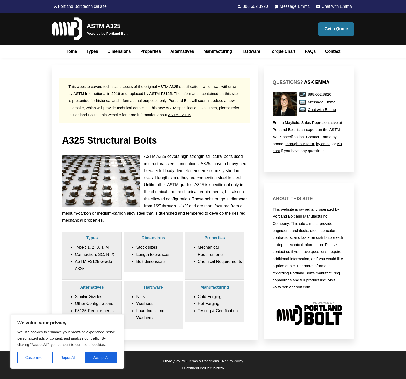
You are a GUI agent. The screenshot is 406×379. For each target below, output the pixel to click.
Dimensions (119, 51)
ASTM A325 (103, 26)
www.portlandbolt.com (291, 287)
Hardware (250, 51)
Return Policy (232, 361)
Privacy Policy (174, 361)
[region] (67, 341)
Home (71, 51)
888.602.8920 (255, 6)
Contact (333, 51)
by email (323, 144)
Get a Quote (336, 29)
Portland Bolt (70, 6)
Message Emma (295, 6)
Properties (150, 51)
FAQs (310, 51)
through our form (300, 144)
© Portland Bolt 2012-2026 (203, 368)
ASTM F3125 (179, 115)
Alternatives (182, 51)
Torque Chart (282, 51)
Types (92, 51)
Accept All (101, 357)
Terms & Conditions (203, 361)
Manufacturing (218, 51)
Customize (33, 357)
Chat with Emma (337, 6)
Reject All (67, 357)
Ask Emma (316, 82)
